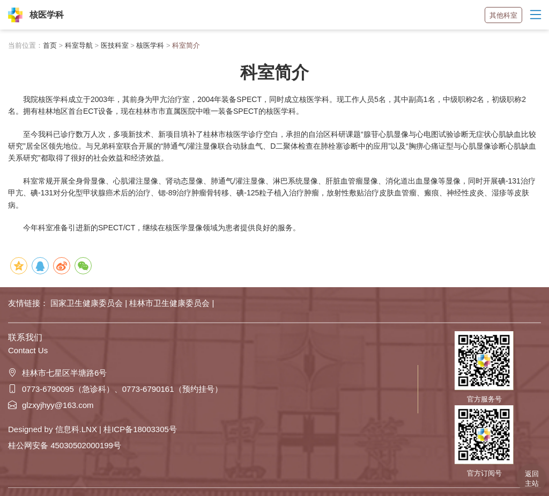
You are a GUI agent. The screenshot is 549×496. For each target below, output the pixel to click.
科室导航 (79, 45)
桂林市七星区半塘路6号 (57, 372)
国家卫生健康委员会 (87, 303)
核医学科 (150, 45)
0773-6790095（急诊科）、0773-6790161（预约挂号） (115, 388)
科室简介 (186, 45)
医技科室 (115, 45)
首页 (50, 45)
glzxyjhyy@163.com (51, 405)
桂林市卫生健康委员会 (170, 303)
